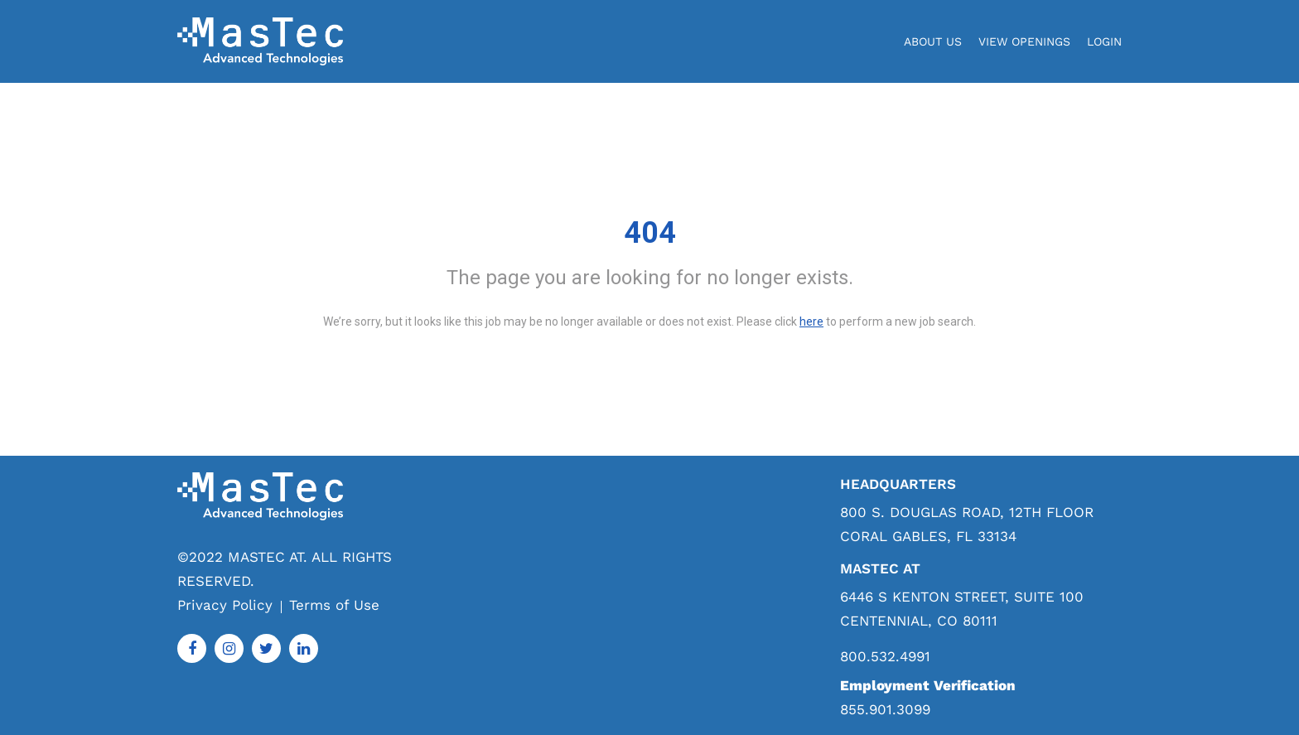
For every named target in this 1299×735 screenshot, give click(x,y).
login (1104, 41)
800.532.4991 (885, 657)
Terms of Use (334, 605)
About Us (933, 41)
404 (650, 232)
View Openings (1024, 41)
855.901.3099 (885, 709)
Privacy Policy (225, 605)
